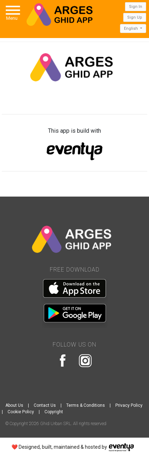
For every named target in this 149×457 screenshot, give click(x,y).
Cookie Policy (21, 411)
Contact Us (45, 405)
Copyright (53, 411)
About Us (14, 405)
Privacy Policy (129, 405)
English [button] (131, 28)
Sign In (135, 6)
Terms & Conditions (85, 405)
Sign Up (134, 17)
